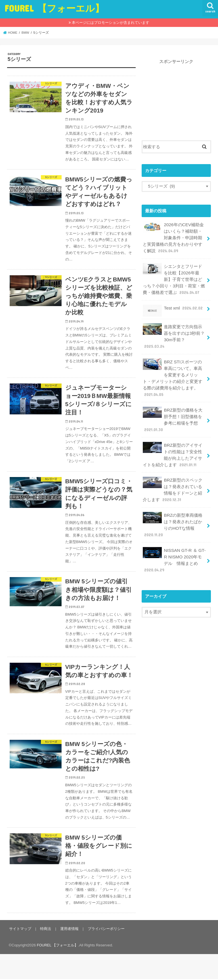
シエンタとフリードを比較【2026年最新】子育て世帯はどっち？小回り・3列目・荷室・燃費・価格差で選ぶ (174, 277)
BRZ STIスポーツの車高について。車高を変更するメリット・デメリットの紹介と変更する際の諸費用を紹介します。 (174, 373)
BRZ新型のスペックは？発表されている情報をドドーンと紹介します (172, 481)
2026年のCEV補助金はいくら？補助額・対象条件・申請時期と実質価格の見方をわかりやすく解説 (173, 237)
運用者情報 (68, 954)
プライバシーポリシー (103, 954)
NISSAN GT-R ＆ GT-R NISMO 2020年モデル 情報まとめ (174, 548)
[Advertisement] (176, 93)
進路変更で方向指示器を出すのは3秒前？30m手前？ (173, 332)
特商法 (44, 954)
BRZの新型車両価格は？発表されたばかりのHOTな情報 (172, 514)
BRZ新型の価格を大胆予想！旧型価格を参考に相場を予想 (172, 413)
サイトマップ (20, 954)
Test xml (173, 307)
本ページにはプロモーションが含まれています (110, 22)
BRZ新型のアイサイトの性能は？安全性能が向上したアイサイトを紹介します (172, 447)
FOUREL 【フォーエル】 (54, 8)
